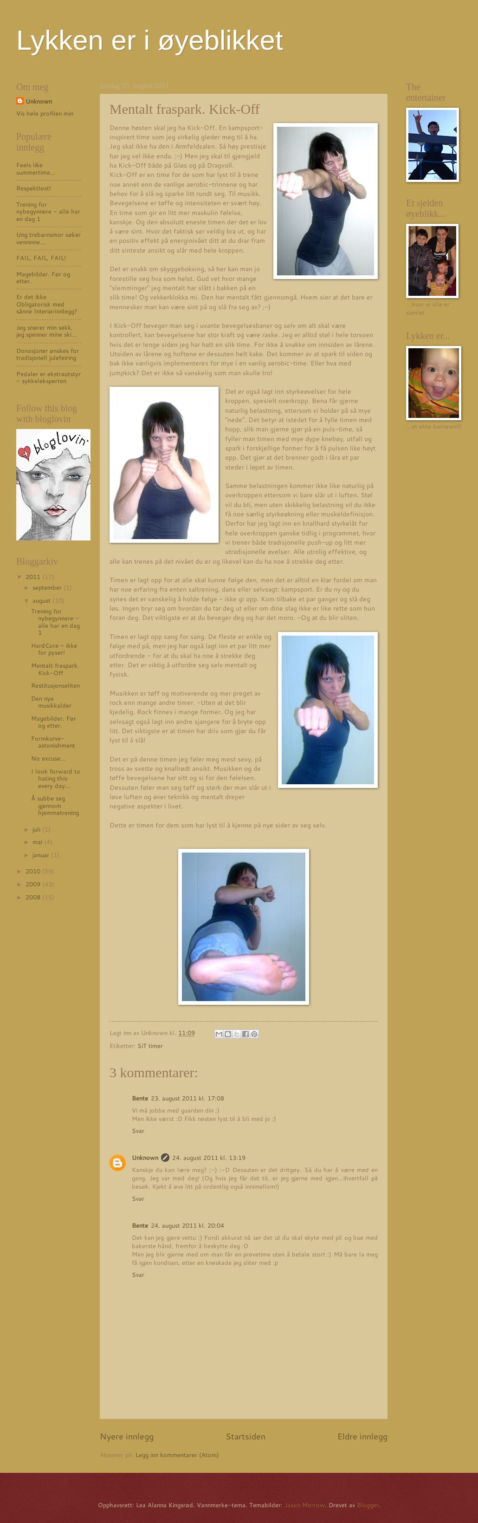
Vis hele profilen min (44, 113)
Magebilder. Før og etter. (43, 277)
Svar (138, 1130)
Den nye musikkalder (51, 701)
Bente (140, 1098)
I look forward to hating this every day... (55, 778)
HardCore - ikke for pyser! (54, 649)
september (48, 587)
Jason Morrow (304, 1505)
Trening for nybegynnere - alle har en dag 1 (48, 211)
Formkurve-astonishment (53, 741)
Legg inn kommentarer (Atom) (177, 1455)
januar (41, 855)
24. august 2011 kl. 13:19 (208, 1157)
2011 (34, 577)
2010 (34, 871)
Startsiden (245, 1436)
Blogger (368, 1505)
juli (37, 829)
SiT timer (150, 1045)
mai (38, 842)
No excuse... (48, 758)
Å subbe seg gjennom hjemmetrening (55, 805)
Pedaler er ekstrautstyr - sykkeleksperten (48, 377)
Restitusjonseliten (55, 685)
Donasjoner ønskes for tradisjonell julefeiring (47, 354)
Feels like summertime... (36, 168)
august (42, 600)
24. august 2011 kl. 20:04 (187, 1225)
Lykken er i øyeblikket (149, 40)
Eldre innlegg (362, 1436)
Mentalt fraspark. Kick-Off (55, 669)
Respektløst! (33, 188)
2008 (34, 897)
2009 (34, 884)
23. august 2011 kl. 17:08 (187, 1098)
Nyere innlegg (127, 1436)
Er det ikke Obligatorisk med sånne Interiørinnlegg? (47, 304)
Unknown (145, 1157)
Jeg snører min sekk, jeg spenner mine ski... (46, 330)
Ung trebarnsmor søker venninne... (48, 238)
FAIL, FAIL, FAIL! (41, 258)
